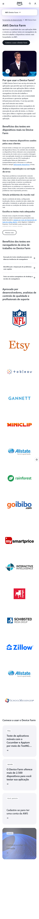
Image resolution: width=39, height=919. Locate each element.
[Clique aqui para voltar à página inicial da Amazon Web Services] (19, 3)
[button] (12, 12)
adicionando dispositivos (22, 164)
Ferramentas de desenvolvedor (12, 20)
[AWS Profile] (35, 4)
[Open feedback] (37, 459)
